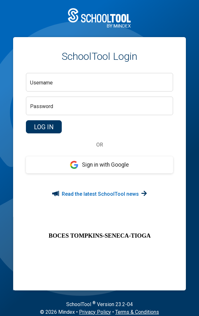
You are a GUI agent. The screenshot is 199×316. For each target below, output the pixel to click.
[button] (44, 127)
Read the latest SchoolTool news (99, 194)
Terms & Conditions (137, 312)
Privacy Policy (95, 312)
